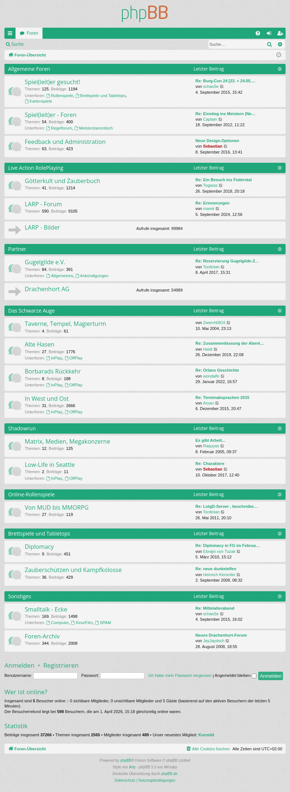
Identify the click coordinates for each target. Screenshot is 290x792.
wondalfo (211, 376)
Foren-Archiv (42, 636)
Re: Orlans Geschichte (217, 370)
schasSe (211, 86)
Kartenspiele (38, 101)
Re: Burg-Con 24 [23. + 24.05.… (225, 81)
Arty (132, 767)
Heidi (207, 349)
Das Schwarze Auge (31, 310)
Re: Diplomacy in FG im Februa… (227, 545)
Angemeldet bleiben (235, 675)
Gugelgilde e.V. (45, 262)
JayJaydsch (213, 640)
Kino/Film (82, 622)
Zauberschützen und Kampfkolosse (73, 570)
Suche (17, 44)
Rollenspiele (59, 95)
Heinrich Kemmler (219, 574)
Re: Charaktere (209, 463)
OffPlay (74, 358)
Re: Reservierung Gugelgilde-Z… (227, 261)
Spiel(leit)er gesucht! (52, 82)
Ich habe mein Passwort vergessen (179, 675)
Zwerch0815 (214, 322)
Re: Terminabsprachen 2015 (222, 397)
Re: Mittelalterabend (214, 608)
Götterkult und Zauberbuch (62, 181)
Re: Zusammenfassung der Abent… (229, 343)
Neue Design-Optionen (217, 140)
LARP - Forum (43, 204)
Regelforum (59, 128)
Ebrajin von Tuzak (219, 551)
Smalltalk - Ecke (46, 609)
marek (209, 208)
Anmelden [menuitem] (270, 35)
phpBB (126, 760)
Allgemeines (59, 275)
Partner (17, 248)
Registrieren (77, 44)
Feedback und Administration (65, 142)
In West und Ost (47, 399)
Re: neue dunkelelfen (215, 569)
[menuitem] (257, 33)
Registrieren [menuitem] (282, 35)
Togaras (210, 185)
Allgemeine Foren (29, 68)
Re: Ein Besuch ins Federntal (223, 180)
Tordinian (211, 267)
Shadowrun (22, 428)
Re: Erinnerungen (212, 203)
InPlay (54, 358)
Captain (210, 119)
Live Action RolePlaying (35, 167)
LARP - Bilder (42, 227)
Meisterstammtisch (93, 128)
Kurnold (206, 735)
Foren (32, 33)
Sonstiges (19, 596)
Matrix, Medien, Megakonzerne (67, 441)
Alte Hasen (39, 344)
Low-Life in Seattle (50, 465)
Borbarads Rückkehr (53, 371)
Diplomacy (39, 547)
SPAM (103, 622)
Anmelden (44, 44)
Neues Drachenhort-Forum (221, 635)
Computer (57, 622)
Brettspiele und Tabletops (100, 95)
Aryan (208, 403)
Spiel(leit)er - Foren (50, 115)
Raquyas (211, 446)
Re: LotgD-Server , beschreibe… (226, 506)
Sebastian (212, 146)
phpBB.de (169, 774)
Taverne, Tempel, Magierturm (65, 324)
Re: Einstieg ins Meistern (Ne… (225, 113)
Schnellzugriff (11, 35)
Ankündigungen (91, 275)
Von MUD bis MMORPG (57, 507)
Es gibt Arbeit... (210, 440)
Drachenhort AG (47, 289)
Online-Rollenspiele (31, 494)
